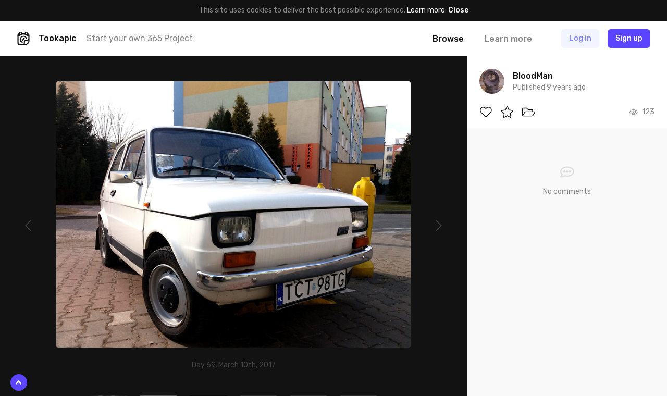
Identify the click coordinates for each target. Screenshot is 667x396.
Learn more (426, 10)
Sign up (629, 38)
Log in (580, 38)
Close (458, 10)
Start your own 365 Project (140, 38)
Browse (448, 39)
